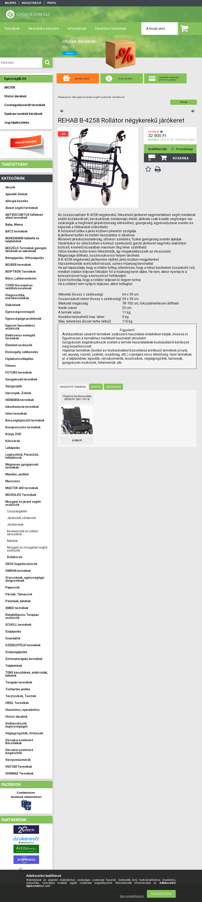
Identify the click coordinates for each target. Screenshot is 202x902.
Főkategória (64, 97)
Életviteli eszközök (18, 345)
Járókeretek (15, 524)
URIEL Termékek (17, 703)
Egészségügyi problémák (23, 318)
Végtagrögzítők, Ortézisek (24, 733)
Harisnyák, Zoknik (18, 393)
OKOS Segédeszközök (21, 564)
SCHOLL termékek (18, 624)
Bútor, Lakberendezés (21, 278)
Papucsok (12, 587)
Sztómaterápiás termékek (23, 659)
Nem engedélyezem (132, 896)
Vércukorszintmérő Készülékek (19, 741)
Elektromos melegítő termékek (20, 337)
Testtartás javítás (17, 689)
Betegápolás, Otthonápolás (24, 258)
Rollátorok (14, 557)
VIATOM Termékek (18, 766)
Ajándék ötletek (16, 194)
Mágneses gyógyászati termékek (21, 466)
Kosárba (181, 158)
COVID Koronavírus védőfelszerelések (19, 287)
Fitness (10, 365)
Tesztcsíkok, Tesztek (20, 696)
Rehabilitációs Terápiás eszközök (22, 616)
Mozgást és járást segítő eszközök (23, 503)
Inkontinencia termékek (22, 406)
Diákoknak (12, 305)
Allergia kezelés (16, 201)
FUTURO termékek (18, 372)
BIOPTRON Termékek (20, 271)
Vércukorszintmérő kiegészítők (19, 751)
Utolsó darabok (16, 716)
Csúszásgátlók (17, 511)
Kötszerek (12, 441)
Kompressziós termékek (23, 427)
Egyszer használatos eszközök (20, 327)
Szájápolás (13, 631)
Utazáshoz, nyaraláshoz (22, 709)
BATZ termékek (16, 231)
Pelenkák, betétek (18, 601)
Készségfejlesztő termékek (24, 420)
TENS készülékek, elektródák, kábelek (26, 674)
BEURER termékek (18, 264)
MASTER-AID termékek (21, 488)
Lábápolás (12, 448)
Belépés (10, 2)
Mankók (12, 541)
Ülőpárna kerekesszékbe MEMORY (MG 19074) (77, 398)
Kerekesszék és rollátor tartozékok (22, 532)
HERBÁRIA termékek (19, 400)
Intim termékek (16, 413)
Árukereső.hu (26, 842)
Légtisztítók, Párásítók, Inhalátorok (22, 456)
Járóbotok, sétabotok (21, 518)
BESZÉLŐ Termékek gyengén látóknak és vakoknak (26, 249)
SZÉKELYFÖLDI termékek (23, 645)
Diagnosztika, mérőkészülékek (17, 296)
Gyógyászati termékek (21, 379)
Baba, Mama (14, 224)
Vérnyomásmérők (18, 760)
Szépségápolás (16, 652)
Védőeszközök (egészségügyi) (16, 725)
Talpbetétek (13, 665)
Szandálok (12, 638)
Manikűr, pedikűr (17, 474)
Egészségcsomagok (20, 311)
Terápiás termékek (18, 682)
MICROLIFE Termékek (20, 495)
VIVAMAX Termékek (19, 773)
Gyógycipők (13, 386)
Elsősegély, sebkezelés (21, 352)
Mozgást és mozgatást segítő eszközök (27, 549)
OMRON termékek (18, 570)
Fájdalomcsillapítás (19, 359)
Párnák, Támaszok (18, 594)
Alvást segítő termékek (21, 208)
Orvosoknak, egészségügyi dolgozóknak (24, 579)
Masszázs (12, 481)
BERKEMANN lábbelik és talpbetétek (22, 240)
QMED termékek (16, 608)
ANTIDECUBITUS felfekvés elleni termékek (24, 216)
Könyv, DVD (13, 434)
